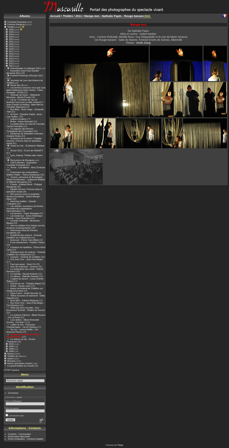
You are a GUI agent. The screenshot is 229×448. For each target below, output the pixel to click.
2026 (11, 29)
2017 (11, 51)
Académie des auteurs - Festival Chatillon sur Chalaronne (24, 236)
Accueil (55, 15)
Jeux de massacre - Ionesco (24, 266)
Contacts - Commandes (19, 434)
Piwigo (120, 445)
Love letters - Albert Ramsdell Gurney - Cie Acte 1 (23, 321)
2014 (11, 58)
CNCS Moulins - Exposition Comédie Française (22, 163)
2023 (11, 37)
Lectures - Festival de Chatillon (25, 257)
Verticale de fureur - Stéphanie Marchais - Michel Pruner (23, 96)
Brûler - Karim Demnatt (21, 121)
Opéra (10, 358)
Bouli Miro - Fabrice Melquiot (24, 300)
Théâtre (11, 27)
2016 (11, 53)
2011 (11, 66)
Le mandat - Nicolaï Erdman (24, 274)
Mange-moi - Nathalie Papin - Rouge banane (114, 15)
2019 (11, 46)
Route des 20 (16, 85)
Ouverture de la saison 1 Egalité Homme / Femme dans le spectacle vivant (24, 140)
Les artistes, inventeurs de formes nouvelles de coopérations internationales (25, 208)
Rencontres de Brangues (22, 160)
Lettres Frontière (18, 119)
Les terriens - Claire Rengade (24, 213)
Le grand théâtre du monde (20, 365)
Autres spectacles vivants (19, 363)
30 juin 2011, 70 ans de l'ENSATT (26, 150)
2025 (11, 32)
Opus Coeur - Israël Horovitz (24, 293)
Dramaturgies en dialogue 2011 (25, 68)
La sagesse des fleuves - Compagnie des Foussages (21, 129)
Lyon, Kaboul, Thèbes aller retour (26, 155)
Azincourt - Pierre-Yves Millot (24, 240)
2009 (11, 346)
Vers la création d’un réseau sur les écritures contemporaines (25, 226)
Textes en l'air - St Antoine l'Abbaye (27, 145)
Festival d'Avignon (16, 24)
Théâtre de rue (14, 356)
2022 (11, 39)
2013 (11, 61)
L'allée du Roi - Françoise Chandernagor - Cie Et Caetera (22, 325)
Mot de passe (12, 408)
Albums (25, 15)
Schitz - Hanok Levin (20, 286)
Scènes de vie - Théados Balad (25, 283)
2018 (11, 49)
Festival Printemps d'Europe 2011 (26, 75)
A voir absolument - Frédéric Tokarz (27, 242)
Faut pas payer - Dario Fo (22, 264)
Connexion (13, 393)
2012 (11, 63)
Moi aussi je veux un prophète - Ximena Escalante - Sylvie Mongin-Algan (24, 196)
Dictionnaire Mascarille (19, 436)
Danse (10, 353)
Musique (11, 361)
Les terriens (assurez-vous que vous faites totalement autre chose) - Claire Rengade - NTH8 (26, 90)
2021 (11, 41)
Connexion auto (15, 415)
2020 (11, 44)
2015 (11, 56)
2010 (11, 344)
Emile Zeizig (143, 42)
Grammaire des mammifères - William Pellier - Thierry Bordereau (23, 173)
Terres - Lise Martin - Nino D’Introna (27, 167)
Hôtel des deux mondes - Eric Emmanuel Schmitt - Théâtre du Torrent (26, 308)
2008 (11, 349)
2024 (11, 34)
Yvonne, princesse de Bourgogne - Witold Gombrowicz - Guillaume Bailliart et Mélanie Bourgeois (26, 179)
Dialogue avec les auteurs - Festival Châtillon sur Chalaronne (26, 253)
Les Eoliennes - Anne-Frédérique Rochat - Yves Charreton (24, 217)
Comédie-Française (16, 22)
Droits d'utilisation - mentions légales (26, 439)
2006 (11, 351)
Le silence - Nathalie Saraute (24, 276)
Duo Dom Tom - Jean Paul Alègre (26, 259)
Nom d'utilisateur (14, 401)
